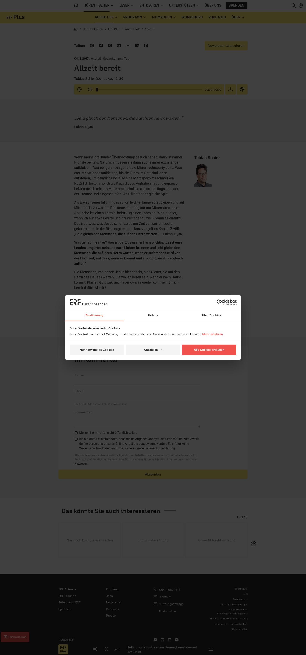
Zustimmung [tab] (94, 315)
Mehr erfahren (212, 334)
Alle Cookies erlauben (209, 349)
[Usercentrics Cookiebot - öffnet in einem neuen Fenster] (219, 302)
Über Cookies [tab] (211, 315)
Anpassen (153, 349)
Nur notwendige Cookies (97, 349)
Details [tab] (153, 315)
